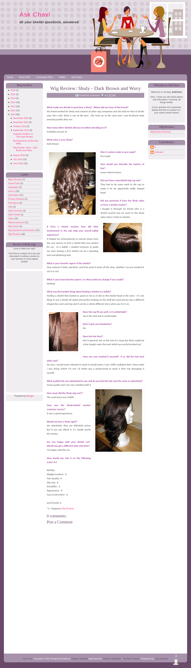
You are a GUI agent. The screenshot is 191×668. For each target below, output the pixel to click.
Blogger (30, 396)
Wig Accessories (16, 222)
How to (11, 191)
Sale (10, 207)
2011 (13, 110)
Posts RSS (24, 77)
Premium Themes (131, 658)
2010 (13, 114)
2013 (13, 102)
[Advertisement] (23, 329)
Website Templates (112, 658)
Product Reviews (16, 199)
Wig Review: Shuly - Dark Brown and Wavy (95, 88)
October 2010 (19, 126)
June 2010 (18, 163)
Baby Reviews (15, 179)
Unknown (158, 152)
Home (10, 77)
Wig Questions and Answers (22, 230)
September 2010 (21, 130)
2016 (13, 90)
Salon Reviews (15, 210)
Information (13, 195)
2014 (13, 98)
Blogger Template (79, 658)
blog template (161, 658)
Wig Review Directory (160, 132)
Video (11, 218)
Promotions (14, 203)
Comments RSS (44, 77)
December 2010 (20, 118)
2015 (13, 94)
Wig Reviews (14, 234)
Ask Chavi (34, 14)
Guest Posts (14, 183)
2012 (13, 106)
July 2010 (17, 159)
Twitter (62, 77)
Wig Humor (13, 226)
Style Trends (14, 214)
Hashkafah (13, 187)
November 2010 (20, 122)
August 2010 (19, 155)
